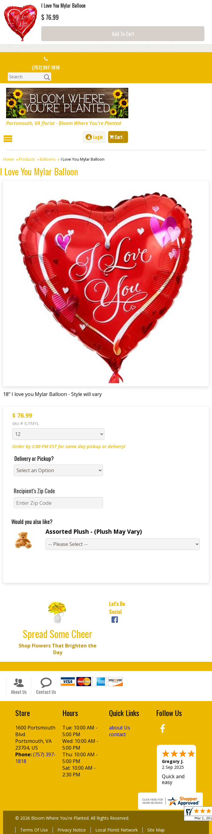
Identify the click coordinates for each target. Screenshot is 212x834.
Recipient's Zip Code (34, 490)
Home (8, 159)
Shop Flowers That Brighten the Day (58, 648)
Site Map (156, 829)
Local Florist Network (116, 829)
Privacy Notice (71, 829)
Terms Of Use (34, 829)
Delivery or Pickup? (34, 458)
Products (27, 159)
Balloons (48, 159)
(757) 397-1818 (46, 67)
